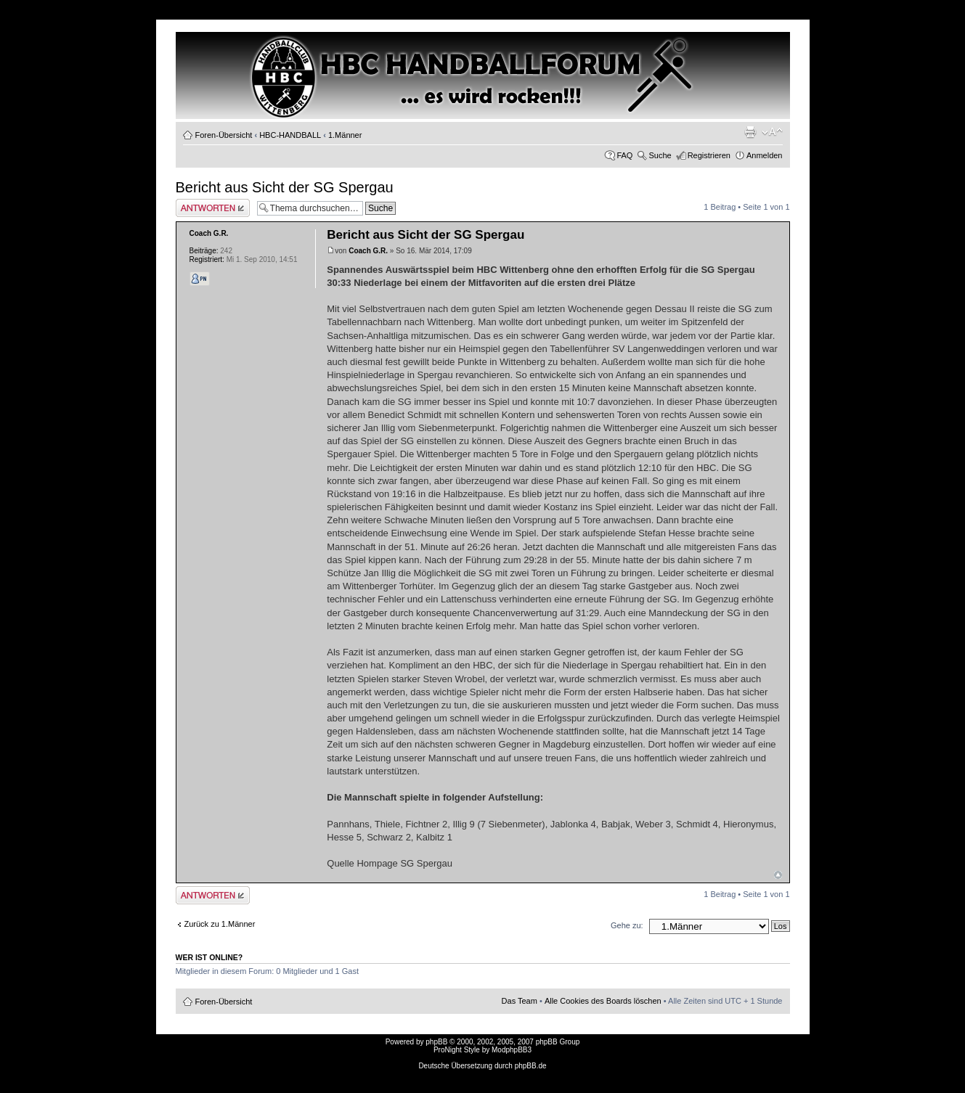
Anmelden (764, 155)
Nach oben (778, 875)
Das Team (519, 1000)
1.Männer (345, 135)
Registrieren (709, 155)
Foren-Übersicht (224, 135)
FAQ (624, 155)
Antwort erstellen (213, 208)
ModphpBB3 (512, 1050)
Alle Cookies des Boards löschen (603, 1000)
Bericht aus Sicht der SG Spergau (285, 187)
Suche (659, 155)
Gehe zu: (627, 925)
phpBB (436, 1042)
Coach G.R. (368, 251)
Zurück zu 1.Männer (220, 924)
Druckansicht (750, 132)
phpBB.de (531, 1066)
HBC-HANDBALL (290, 135)
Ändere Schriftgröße (772, 132)
